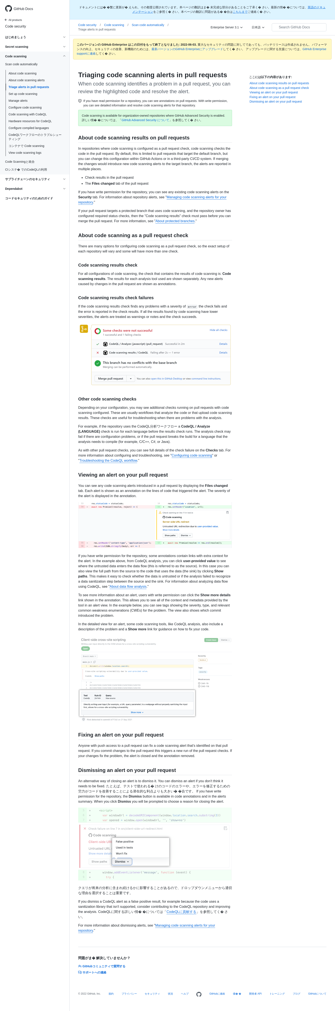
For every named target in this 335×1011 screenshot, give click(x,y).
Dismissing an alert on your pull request (276, 101)
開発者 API (255, 993)
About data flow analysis (128, 586)
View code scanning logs (25, 152)
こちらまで (240, 11)
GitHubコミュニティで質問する (101, 966)
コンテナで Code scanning (26, 146)
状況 (170, 993)
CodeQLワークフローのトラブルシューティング (35, 137)
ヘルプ (185, 993)
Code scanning (116, 25)
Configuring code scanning (192, 455)
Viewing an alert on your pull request (274, 92)
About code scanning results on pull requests (279, 83)
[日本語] (258, 27)
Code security (15, 26)
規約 (111, 993)
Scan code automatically (150, 25)
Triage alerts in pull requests (29, 87)
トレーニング (277, 993)
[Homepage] (198, 994)
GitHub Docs (23, 9)
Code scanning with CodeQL (28, 114)
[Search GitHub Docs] (299, 27)
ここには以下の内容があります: (270, 77)
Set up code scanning (23, 94)
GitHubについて (317, 993)
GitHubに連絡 (217, 993)
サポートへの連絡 (92, 972)
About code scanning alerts (27, 80)
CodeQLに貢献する (181, 912)
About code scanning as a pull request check (279, 88)
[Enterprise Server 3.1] (227, 27)
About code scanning (23, 73)
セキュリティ (152, 993)
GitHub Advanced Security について (145, 120)
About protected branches (174, 221)
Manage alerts (18, 100)
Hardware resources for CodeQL (30, 121)
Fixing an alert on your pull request (272, 97)
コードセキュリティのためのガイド (29, 198)
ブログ (296, 993)
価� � (237, 993)
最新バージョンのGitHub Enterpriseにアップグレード (187, 49)
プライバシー (129, 993)
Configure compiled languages (29, 128)
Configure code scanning (25, 107)
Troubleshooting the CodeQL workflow (108, 460)
